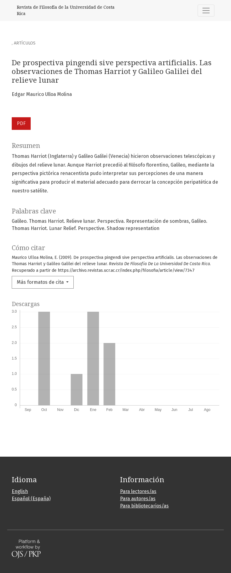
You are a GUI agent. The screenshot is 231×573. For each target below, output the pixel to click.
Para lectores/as (138, 491)
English (20, 491)
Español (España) (31, 498)
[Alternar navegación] (206, 11)
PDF (21, 123)
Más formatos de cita (41, 282)
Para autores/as (138, 498)
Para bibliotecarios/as (144, 506)
